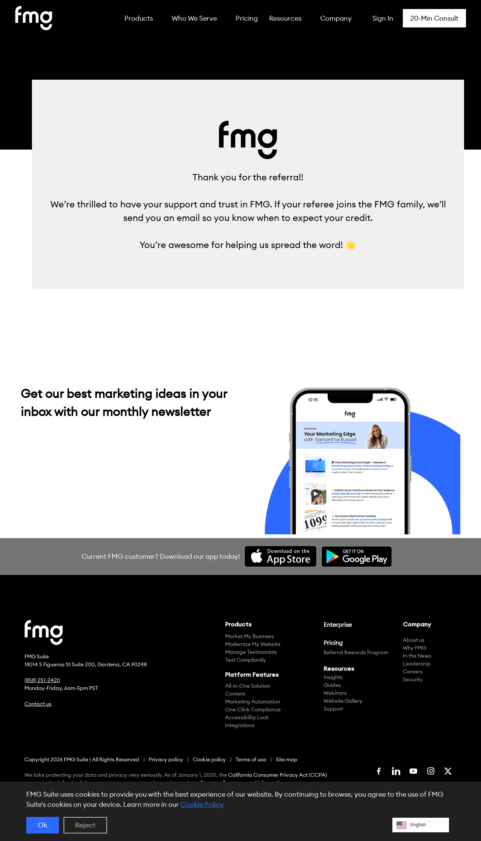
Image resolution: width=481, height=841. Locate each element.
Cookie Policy (202, 804)
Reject (85, 825)
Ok (42, 825)
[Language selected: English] (420, 825)
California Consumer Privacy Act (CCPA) (277, 774)
